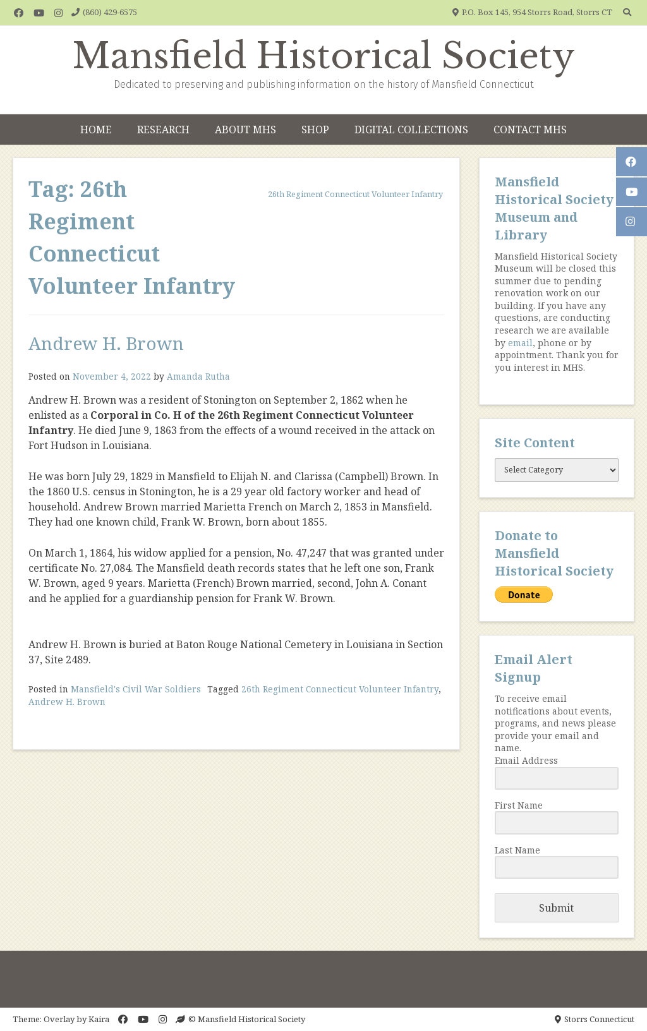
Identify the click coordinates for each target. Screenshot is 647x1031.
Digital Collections (411, 129)
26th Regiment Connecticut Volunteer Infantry (339, 689)
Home (96, 129)
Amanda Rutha (198, 376)
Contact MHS (530, 129)
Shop (315, 129)
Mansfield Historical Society (324, 56)
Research (163, 129)
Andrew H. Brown (106, 343)
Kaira (98, 1019)
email (520, 343)
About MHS (245, 129)
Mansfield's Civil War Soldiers (136, 689)
